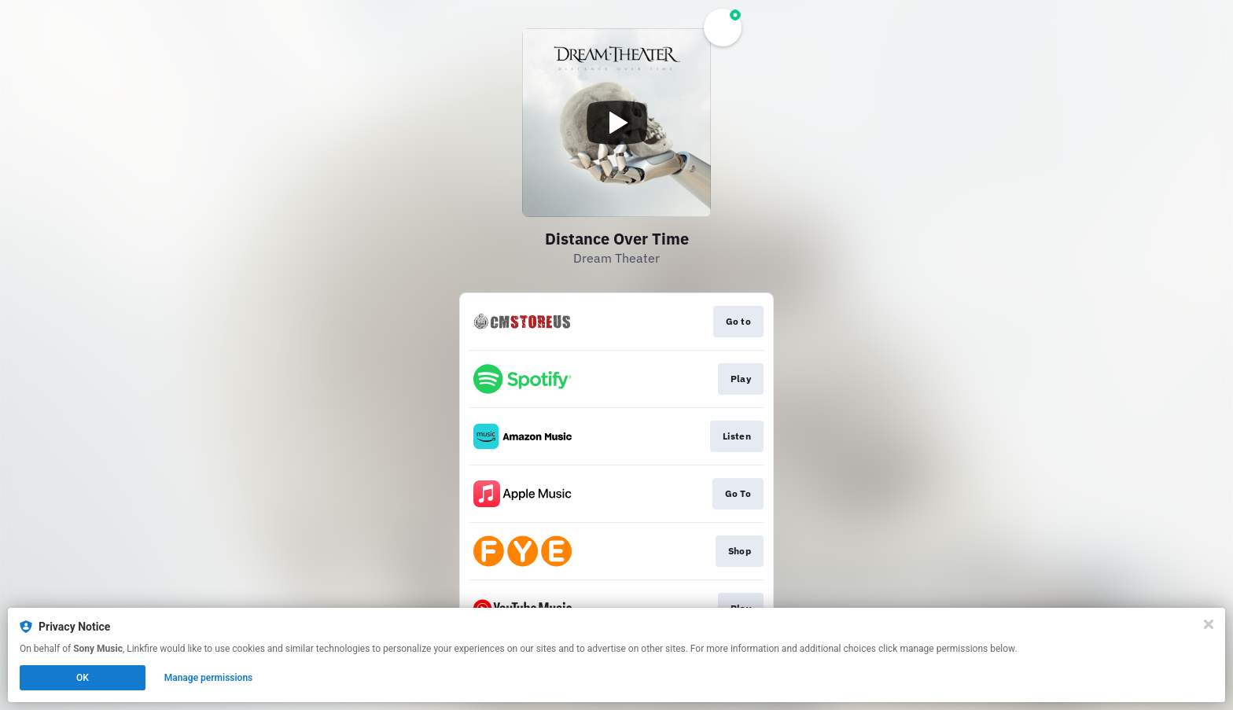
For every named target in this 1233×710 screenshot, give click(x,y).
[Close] (1208, 624)
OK (82, 677)
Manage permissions (208, 677)
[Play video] (616, 123)
